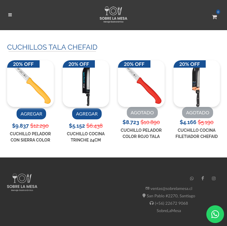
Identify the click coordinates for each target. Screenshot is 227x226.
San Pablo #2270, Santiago (171, 195)
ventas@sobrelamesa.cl (171, 188)
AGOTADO (142, 112)
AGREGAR (31, 113)
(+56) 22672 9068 (171, 203)
